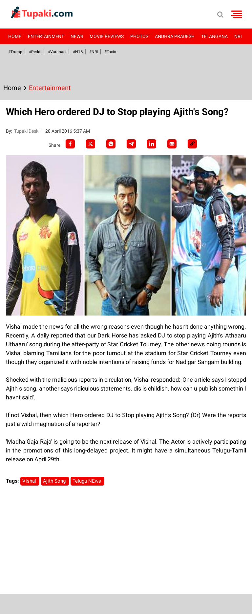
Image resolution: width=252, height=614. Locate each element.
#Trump (15, 51)
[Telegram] (131, 144)
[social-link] (192, 144)
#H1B (78, 51)
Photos (139, 36)
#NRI (93, 51)
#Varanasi (57, 51)
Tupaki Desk (26, 131)
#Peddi (35, 51)
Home (14, 36)
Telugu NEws (87, 481)
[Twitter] (90, 144)
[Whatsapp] (111, 144)
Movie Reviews (107, 36)
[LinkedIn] (152, 144)
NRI (238, 36)
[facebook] (70, 144)
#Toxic (110, 51)
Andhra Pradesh (175, 36)
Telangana (214, 36)
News (77, 36)
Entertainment (46, 36)
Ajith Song (55, 481)
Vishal (29, 481)
